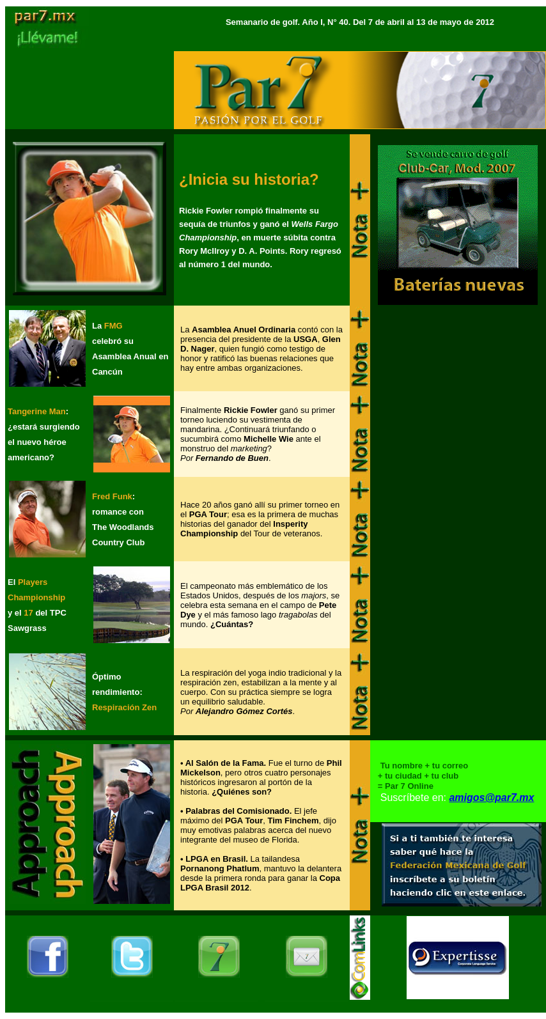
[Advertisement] (458, 475)
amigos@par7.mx (491, 797)
